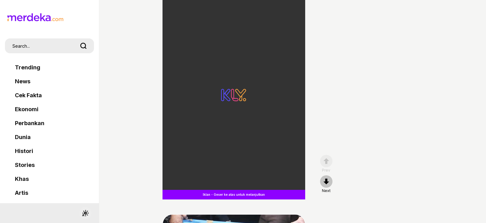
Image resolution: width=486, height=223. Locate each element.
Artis (21, 193)
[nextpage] (326, 184)
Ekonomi (26, 109)
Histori (24, 151)
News (22, 81)
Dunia (23, 137)
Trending (27, 67)
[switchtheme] (85, 213)
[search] (83, 45)
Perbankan (29, 123)
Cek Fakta (28, 95)
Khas (22, 179)
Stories (25, 165)
